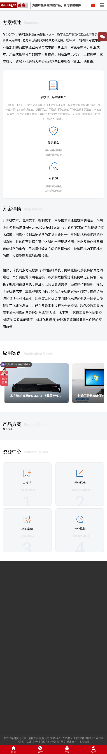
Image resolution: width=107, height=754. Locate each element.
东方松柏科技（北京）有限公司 (21, 738)
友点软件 (84, 741)
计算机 (7, 220)
